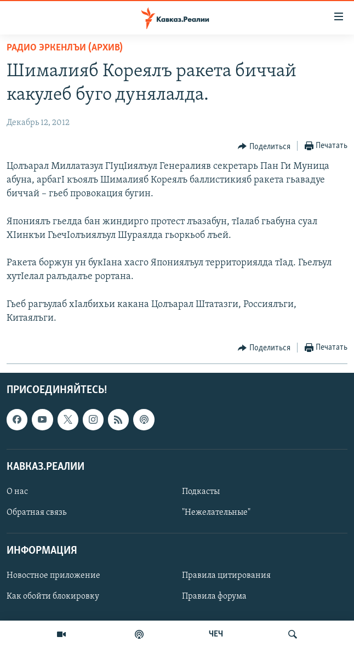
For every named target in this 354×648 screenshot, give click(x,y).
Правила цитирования (226, 576)
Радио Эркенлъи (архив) (65, 48)
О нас (17, 491)
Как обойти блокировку (53, 597)
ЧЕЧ (216, 634)
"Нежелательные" (216, 512)
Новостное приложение (53, 576)
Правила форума (214, 597)
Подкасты (201, 491)
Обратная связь (36, 512)
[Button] (264, 146)
